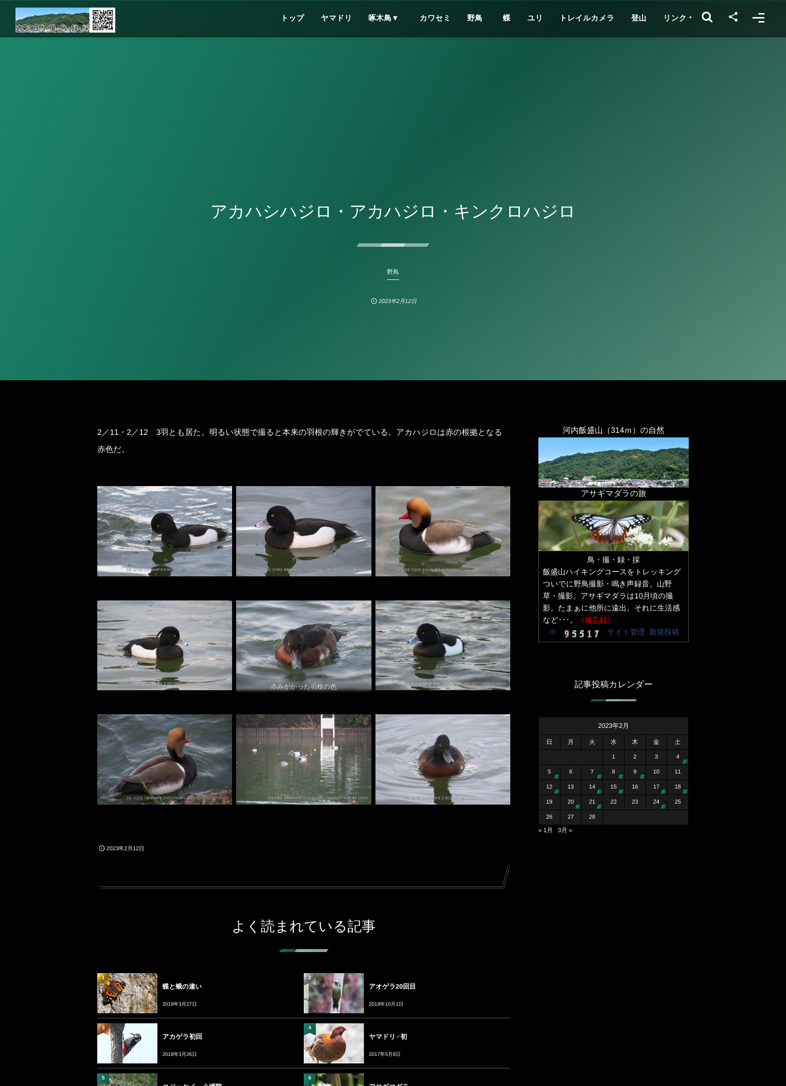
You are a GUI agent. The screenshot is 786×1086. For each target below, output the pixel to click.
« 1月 (545, 830)
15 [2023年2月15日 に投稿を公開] (614, 787)
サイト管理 (626, 632)
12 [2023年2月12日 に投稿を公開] (549, 787)
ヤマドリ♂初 (388, 1036)
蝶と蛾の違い (182, 986)
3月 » (565, 830)
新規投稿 (664, 632)
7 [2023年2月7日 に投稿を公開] (592, 772)
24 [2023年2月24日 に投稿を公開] (656, 802)
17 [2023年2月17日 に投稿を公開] (656, 787)
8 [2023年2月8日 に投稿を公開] (613, 772)
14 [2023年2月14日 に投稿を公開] (592, 787)
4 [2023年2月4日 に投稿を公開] (677, 757)
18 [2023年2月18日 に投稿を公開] (678, 787)
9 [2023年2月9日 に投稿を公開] (635, 772)
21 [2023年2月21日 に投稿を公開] (592, 802)
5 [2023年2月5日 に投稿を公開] (549, 772)
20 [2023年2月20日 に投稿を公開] (570, 802)
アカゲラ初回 (182, 1036)
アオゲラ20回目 (392, 986)
